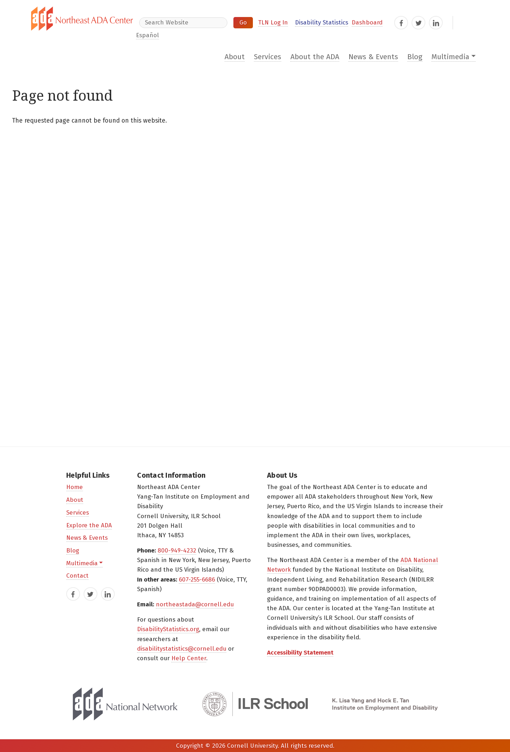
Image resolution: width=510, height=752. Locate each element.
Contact (77, 575)
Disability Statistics (321, 22)
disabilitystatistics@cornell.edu (181, 648)
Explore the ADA (89, 525)
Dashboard (367, 22)
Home (74, 487)
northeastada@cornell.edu (195, 604)
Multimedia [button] (450, 56)
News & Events (373, 56)
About (235, 56)
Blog (415, 56)
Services (267, 56)
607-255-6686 (197, 579)
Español (147, 35)
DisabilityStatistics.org (168, 629)
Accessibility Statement (300, 652)
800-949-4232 (177, 550)
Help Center (188, 658)
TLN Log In (273, 22)
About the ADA (314, 56)
